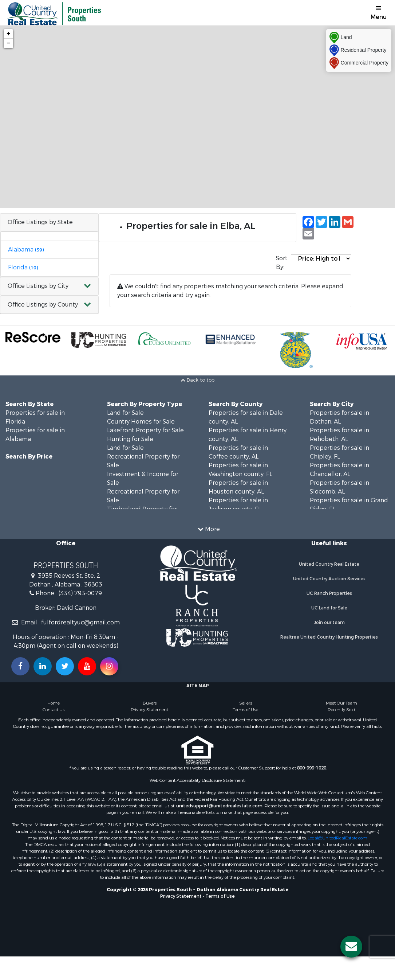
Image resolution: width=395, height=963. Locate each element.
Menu (379, 13)
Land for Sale (125, 413)
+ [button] (9, 34)
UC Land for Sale (329, 608)
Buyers (150, 703)
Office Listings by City (38, 286)
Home (53, 703)
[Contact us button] (351, 947)
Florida (23, 267)
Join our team (329, 622)
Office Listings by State (40, 222)
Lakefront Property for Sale (145, 430)
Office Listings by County (43, 304)
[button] (49, 286)
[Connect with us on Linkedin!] (42, 666)
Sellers (245, 703)
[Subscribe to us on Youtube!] (87, 666)
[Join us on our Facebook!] (20, 666)
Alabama (26, 249)
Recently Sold (341, 710)
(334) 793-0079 (80, 593)
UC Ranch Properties (329, 593)
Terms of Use (245, 710)
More (209, 529)
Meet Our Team (341, 703)
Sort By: (282, 262)
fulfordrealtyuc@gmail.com (80, 622)
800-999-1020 (311, 768)
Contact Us (53, 710)
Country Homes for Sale (141, 421)
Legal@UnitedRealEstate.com (337, 838)
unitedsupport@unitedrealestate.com (219, 806)
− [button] (9, 43)
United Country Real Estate (329, 564)
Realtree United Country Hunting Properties (329, 637)
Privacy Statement (149, 710)
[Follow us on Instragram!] (109, 666)
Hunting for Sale (130, 439)
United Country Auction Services (329, 579)
